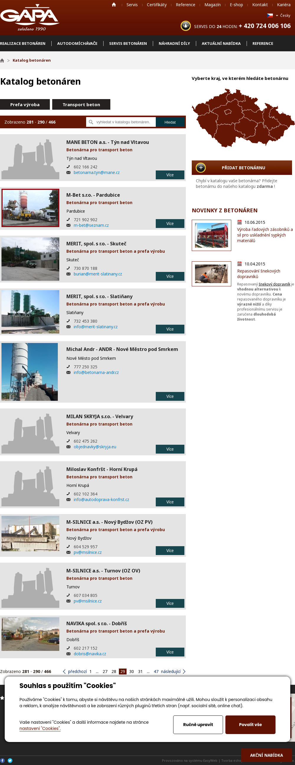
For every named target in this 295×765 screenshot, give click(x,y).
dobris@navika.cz (90, 653)
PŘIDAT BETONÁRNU (243, 167)
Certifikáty (157, 4)
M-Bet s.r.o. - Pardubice (93, 195)
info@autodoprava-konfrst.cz (101, 499)
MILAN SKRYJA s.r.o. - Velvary (99, 416)
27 (105, 671)
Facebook (2, 760)
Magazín (212, 4)
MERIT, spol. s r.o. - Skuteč (96, 243)
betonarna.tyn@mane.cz (97, 172)
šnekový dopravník (274, 284)
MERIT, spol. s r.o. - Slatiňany (99, 296)
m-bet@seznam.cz (91, 225)
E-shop (236, 4)
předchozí (77, 671)
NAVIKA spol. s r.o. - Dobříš (96, 623)
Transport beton (81, 104)
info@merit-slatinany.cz (96, 326)
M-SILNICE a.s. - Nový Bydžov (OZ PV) (109, 522)
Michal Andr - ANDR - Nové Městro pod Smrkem (122, 349)
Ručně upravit (198, 725)
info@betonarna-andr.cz (96, 372)
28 (114, 671)
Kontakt (260, 4)
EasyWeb (210, 760)
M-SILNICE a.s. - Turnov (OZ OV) (103, 570)
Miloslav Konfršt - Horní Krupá (101, 469)
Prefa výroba (25, 104)
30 (131, 671)
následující (171, 671)
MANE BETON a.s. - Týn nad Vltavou (107, 142)
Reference (185, 4)
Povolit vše (250, 725)
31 (140, 671)
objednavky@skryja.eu (95, 446)
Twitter (10, 760)
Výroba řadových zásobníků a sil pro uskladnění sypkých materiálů (265, 234)
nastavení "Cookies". (39, 728)
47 (156, 671)
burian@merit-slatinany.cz (98, 274)
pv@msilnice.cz (88, 552)
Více (170, 175)
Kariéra (284, 4)
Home (114, 4)
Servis (132, 4)
